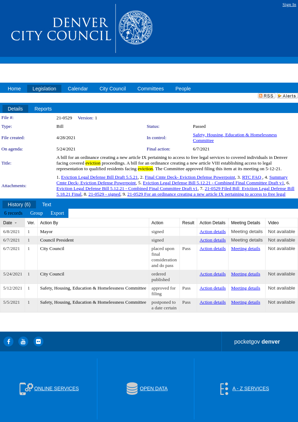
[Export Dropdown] (57, 213)
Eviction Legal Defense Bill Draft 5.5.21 (99, 177)
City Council (52, 248)
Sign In (289, 4)
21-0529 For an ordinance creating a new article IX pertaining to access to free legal (206, 194)
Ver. (31, 222)
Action (157, 222)
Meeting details (247, 231)
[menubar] (34, 213)
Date (7, 222)
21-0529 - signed (104, 194)
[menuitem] (13, 213)
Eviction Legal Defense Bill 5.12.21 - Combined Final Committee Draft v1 (213, 182)
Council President (57, 240)
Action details (213, 231)
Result (188, 222)
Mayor (46, 231)
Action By (49, 222)
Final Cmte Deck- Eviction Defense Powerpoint (190, 177)
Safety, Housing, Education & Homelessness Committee (93, 288)
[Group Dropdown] (36, 213)
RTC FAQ (252, 177)
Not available (281, 231)
